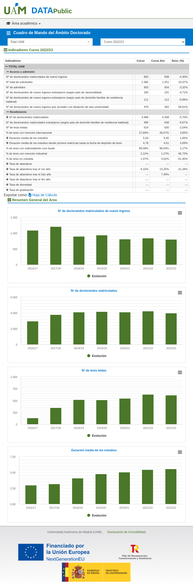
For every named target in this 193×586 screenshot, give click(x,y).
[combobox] (50, 42)
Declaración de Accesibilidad (126, 532)
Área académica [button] (23, 23)
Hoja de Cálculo (43, 195)
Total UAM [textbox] (17, 42)
